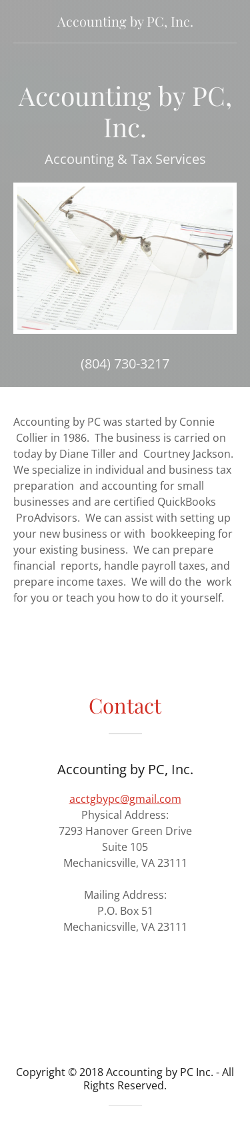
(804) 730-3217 (125, 363)
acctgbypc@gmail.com (125, 799)
